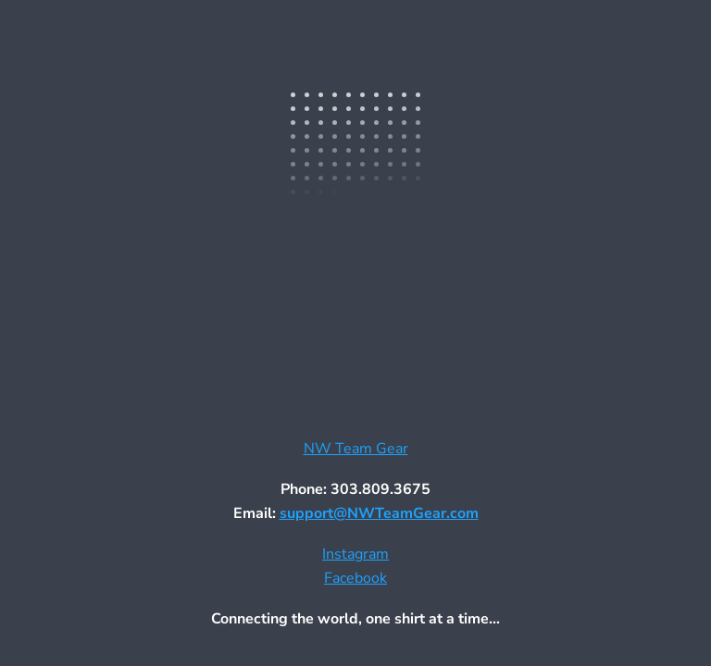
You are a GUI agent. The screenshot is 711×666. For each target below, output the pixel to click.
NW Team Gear (356, 448)
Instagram (355, 554)
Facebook (355, 578)
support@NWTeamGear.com (379, 513)
